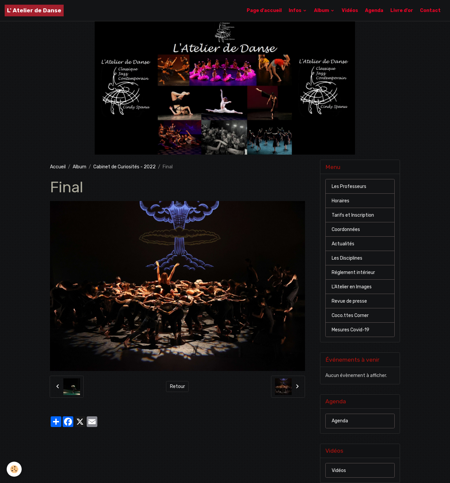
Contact (430, 10)
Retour (177, 386)
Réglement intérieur (353, 272)
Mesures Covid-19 (350, 330)
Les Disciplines (347, 258)
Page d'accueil (264, 10)
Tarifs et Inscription (353, 215)
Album (322, 10)
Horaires (340, 201)
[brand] (34, 10)
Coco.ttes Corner (350, 315)
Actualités (343, 244)
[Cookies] (14, 469)
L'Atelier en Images (352, 287)
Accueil (58, 167)
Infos (295, 10)
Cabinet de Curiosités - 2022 (124, 167)
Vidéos (350, 10)
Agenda (374, 10)
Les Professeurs (349, 186)
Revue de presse (349, 301)
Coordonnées (346, 229)
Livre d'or (401, 10)
